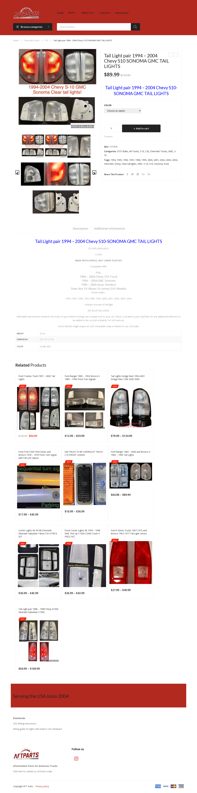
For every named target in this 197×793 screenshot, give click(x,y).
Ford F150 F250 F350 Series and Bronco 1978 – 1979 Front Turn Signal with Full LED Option (37, 454)
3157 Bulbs (122, 151)
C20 (147, 151)
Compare (108, 136)
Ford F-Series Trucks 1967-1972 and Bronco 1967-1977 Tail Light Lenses (129, 532)
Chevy (118, 163)
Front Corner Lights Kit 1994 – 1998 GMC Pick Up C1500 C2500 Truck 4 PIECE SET (82, 533)
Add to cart (142, 128)
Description (80, 228)
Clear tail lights (129, 163)
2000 (150, 159)
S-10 (146, 163)
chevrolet (108, 163)
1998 (137, 159)
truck (166, 163)
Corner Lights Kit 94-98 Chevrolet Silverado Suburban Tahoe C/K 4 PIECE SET (37, 533)
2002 (162, 159)
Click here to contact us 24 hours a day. (32, 771)
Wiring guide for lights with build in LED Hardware (37, 728)
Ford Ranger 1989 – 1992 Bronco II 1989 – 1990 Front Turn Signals (82, 378)
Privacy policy (42, 786)
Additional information (109, 228)
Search (135, 27)
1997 (131, 159)
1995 (119, 159)
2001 (156, 159)
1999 (143, 159)
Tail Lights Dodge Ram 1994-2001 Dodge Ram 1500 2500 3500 (128, 378)
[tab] (80, 229)
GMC (170, 151)
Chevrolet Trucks (32, 40)
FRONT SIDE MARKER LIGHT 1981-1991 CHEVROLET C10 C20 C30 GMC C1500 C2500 (171, 55)
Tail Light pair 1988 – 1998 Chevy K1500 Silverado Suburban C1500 (38, 611)
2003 (168, 159)
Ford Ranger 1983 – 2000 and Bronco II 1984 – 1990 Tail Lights (130, 453)
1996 (125, 159)
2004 (174, 159)
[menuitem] (60, 13)
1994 (113, 159)
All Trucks (134, 151)
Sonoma (158, 163)
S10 (151, 163)
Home (16, 40)
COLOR (107, 105)
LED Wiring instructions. (25, 723)
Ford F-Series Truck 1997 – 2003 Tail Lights (176, 55)
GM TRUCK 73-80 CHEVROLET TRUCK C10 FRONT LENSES (84, 453)
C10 (46, 40)
